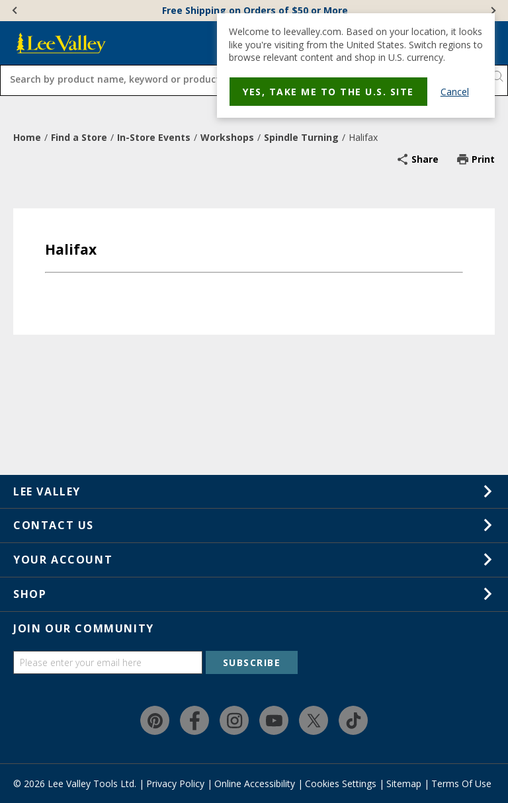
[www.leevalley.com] (61, 43)
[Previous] (16, 10)
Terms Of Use (461, 783)
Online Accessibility (254, 783)
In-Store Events (153, 137)
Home (27, 137)
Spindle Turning (301, 137)
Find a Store (79, 137)
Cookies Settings (340, 783)
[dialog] (356, 65)
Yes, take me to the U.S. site (328, 91)
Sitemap (403, 783)
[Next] (492, 10)
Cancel (455, 91)
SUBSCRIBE (252, 662)
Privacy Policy (175, 783)
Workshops (227, 137)
